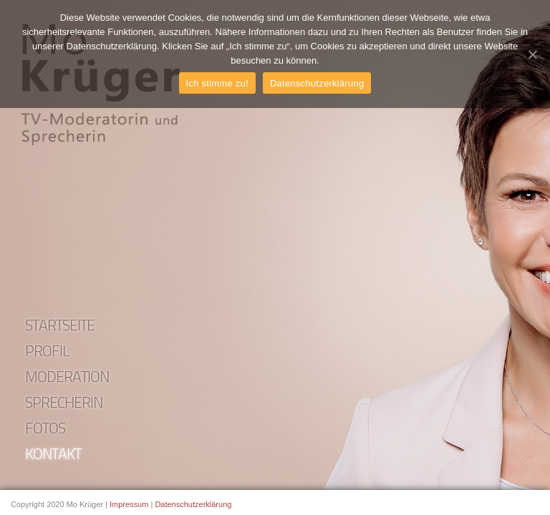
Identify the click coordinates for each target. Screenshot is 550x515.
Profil (47, 352)
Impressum (129, 504)
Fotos (45, 429)
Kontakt (53, 455)
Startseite (60, 326)
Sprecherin (63, 403)
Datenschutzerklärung (193, 504)
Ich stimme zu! (217, 83)
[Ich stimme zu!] (532, 54)
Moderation (67, 378)
